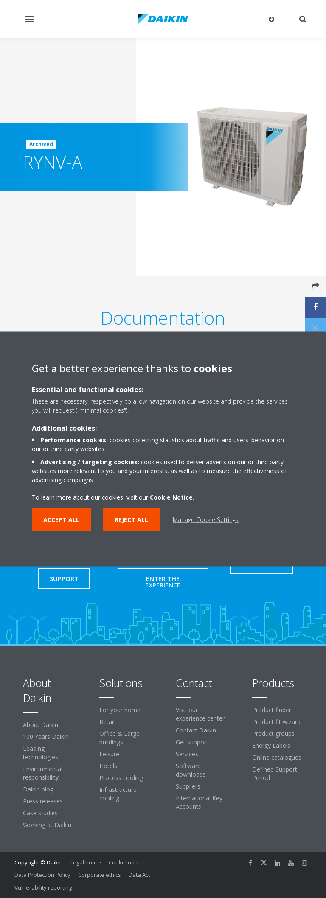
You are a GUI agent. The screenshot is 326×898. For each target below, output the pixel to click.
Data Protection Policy (42, 874)
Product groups (273, 734)
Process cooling (121, 778)
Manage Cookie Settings (206, 520)
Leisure (109, 754)
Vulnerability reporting (43, 887)
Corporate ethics (99, 874)
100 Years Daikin (46, 736)
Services (187, 754)
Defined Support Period (274, 773)
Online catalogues (276, 757)
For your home (120, 710)
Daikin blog (38, 789)
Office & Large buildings (119, 738)
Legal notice (85, 862)
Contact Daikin (196, 730)
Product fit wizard (276, 722)
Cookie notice (126, 862)
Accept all (61, 520)
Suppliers (188, 786)
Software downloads (191, 770)
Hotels (108, 766)
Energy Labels (271, 745)
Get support (192, 742)
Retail (107, 722)
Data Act (139, 874)
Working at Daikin (47, 825)
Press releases (43, 801)
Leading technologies (40, 752)
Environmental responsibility (42, 773)
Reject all (131, 520)
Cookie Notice (171, 497)
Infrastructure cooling (118, 794)
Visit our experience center (200, 714)
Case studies (40, 813)
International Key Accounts (199, 802)
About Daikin (40, 725)
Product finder (271, 710)
